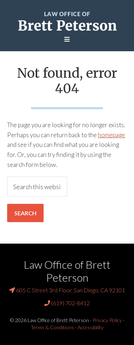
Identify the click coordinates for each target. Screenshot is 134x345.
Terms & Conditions (52, 327)
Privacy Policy (107, 320)
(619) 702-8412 (67, 303)
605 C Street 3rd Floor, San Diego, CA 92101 (67, 290)
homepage (111, 135)
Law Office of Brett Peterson (67, 21)
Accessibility (91, 327)
